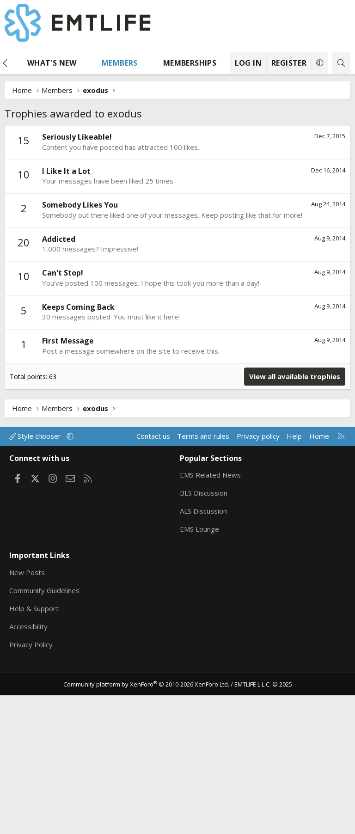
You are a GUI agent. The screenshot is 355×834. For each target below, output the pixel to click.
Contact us (153, 574)
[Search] (341, 63)
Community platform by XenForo (146, 823)
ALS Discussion (203, 649)
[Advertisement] (177, 194)
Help (294, 574)
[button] (85, 63)
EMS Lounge (199, 667)
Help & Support (34, 747)
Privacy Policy (31, 783)
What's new (51, 63)
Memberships (189, 63)
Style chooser (36, 574)
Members (120, 63)
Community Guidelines (44, 729)
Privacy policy (258, 574)
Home (319, 574)
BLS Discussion (203, 631)
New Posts (27, 711)
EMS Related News (210, 613)
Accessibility (28, 765)
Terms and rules (203, 574)
